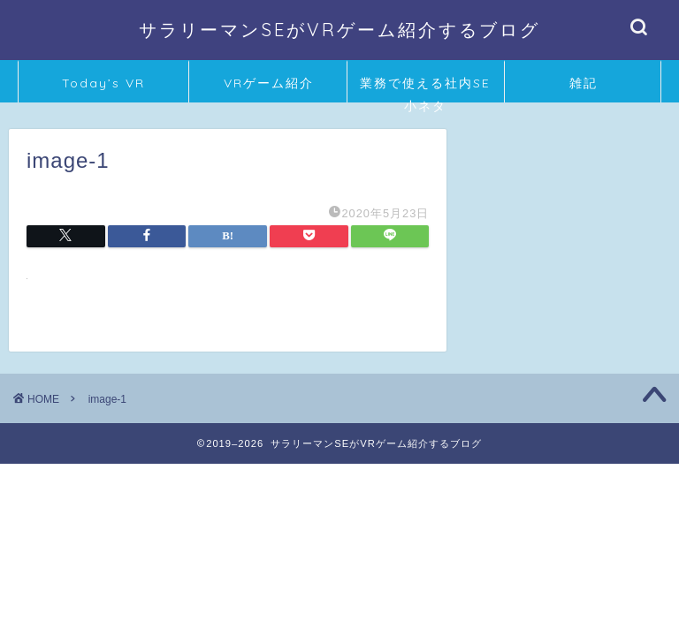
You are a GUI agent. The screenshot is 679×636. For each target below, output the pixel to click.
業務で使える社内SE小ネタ (425, 88)
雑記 (583, 83)
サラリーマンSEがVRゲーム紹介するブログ (339, 30)
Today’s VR (103, 83)
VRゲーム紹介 (269, 83)
